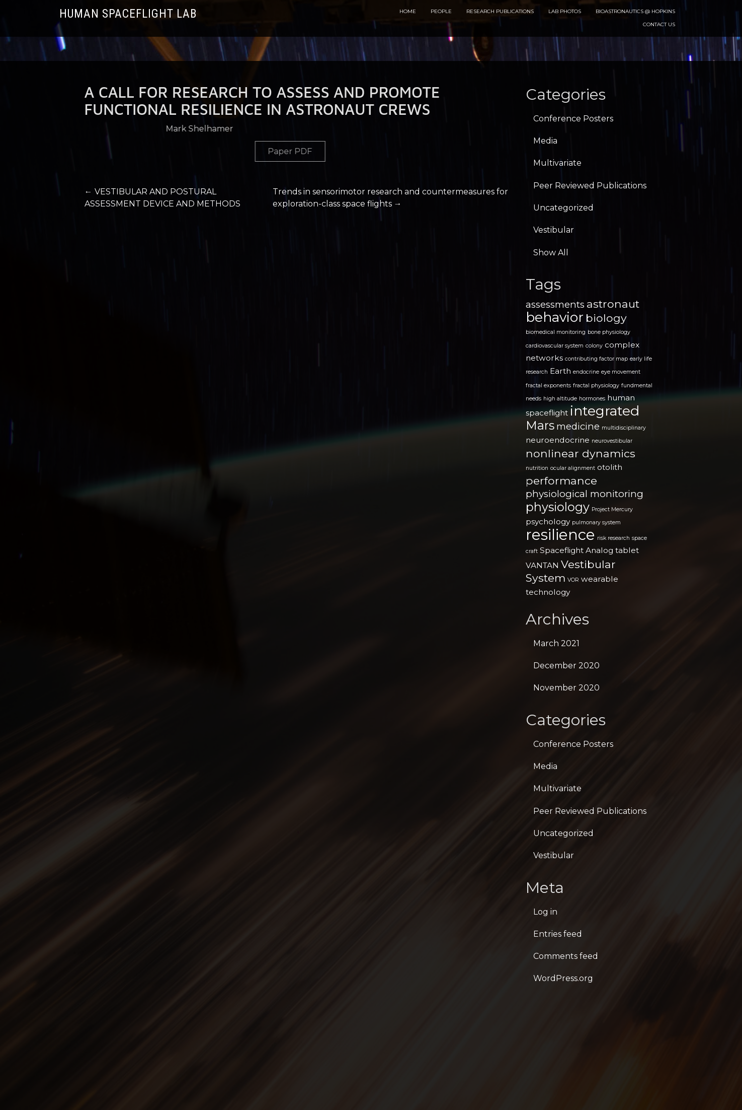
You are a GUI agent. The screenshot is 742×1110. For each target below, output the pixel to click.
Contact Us (659, 24)
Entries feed (557, 934)
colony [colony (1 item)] (594, 345)
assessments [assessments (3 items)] (555, 304)
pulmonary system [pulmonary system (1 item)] (596, 522)
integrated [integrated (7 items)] (604, 410)
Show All (550, 252)
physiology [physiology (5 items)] (558, 507)
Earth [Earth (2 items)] (560, 371)
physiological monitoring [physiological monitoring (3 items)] (584, 494)
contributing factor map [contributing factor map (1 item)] (596, 359)
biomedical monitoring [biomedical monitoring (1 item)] (556, 332)
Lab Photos (564, 11)
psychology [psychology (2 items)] (548, 521)
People (441, 11)
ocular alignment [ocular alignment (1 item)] (572, 468)
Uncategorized (563, 208)
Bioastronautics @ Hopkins (635, 11)
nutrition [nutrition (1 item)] (537, 468)
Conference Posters (573, 118)
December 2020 (566, 665)
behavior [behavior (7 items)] (555, 317)
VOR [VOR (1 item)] (573, 580)
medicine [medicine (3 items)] (578, 426)
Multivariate (557, 163)
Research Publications (500, 11)
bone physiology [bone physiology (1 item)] (609, 332)
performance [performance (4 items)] (561, 480)
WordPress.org (563, 978)
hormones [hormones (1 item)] (592, 398)
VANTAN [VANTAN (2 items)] (542, 565)
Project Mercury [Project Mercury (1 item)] (612, 509)
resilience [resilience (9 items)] (560, 534)
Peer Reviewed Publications (589, 185)
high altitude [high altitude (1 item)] (560, 398)
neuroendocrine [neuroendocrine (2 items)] (558, 440)
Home (407, 11)
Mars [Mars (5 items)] (540, 425)
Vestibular (553, 230)
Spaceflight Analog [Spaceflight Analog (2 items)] (576, 550)
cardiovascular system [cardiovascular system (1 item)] (555, 345)
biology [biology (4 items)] (606, 317)
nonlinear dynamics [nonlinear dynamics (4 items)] (580, 453)
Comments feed (565, 956)
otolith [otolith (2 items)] (609, 467)
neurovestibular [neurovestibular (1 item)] (612, 441)
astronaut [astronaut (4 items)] (613, 303)
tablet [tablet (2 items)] (627, 550)
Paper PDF (405, 151)
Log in (545, 912)
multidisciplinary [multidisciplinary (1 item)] (624, 428)
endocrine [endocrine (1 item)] (586, 372)
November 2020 (566, 687)
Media (545, 141)
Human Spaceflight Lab (128, 14)
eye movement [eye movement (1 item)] (620, 372)
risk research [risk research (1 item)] (613, 538)
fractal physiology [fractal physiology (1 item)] (596, 385)
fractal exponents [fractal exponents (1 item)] (548, 385)
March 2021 (556, 643)
